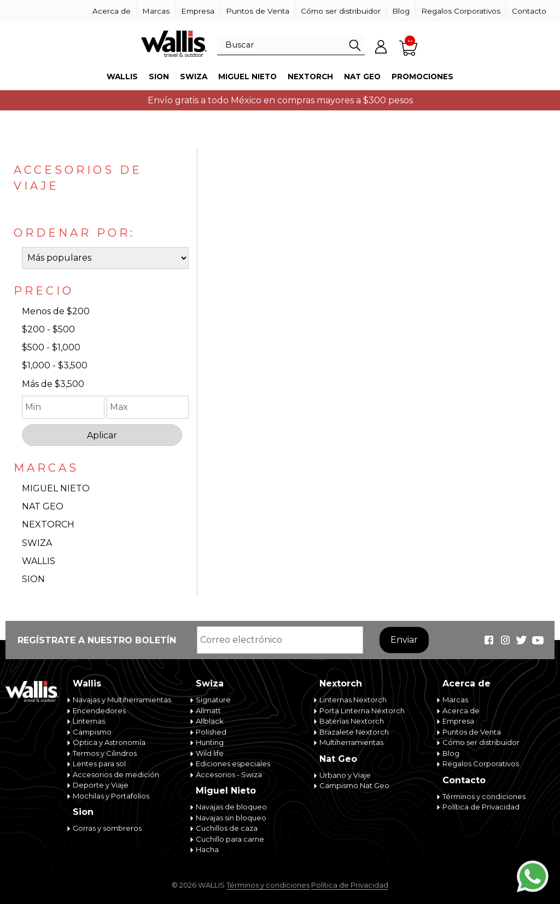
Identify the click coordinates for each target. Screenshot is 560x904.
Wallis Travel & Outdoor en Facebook (489, 640)
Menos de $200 (56, 311)
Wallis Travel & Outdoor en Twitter (522, 640)
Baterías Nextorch (351, 721)
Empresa (197, 11)
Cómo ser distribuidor (341, 11)
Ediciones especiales (233, 763)
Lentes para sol (99, 763)
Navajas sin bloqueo (231, 817)
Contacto (529, 11)
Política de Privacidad (481, 806)
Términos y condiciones (484, 796)
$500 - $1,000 (51, 347)
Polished (211, 731)
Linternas (89, 721)
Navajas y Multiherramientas (122, 699)
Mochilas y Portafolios (111, 795)
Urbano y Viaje (345, 775)
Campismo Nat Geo (354, 785)
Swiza (193, 76)
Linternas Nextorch (353, 699)
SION (33, 579)
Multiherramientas (351, 742)
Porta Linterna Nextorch (362, 710)
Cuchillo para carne (230, 839)
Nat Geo (362, 76)
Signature (213, 699)
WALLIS (38, 561)
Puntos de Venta (257, 11)
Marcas (156, 11)
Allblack (210, 721)
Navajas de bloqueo (231, 806)
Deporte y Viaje (101, 784)
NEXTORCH (48, 524)
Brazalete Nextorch (354, 731)
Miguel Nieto (247, 76)
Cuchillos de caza (227, 828)
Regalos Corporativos (460, 11)
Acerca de (111, 11)
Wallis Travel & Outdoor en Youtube (538, 640)
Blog (401, 11)
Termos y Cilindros (105, 753)
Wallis (122, 76)
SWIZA (37, 543)
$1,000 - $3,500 (55, 365)
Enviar (404, 640)
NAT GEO (42, 506)
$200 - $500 (48, 329)
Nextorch (310, 76)
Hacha (207, 849)
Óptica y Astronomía (109, 742)
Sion (159, 76)
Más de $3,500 (53, 384)
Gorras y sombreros (107, 828)
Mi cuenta (381, 46)
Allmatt (208, 710)
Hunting (210, 742)
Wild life (210, 753)
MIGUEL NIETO (56, 488)
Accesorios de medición (116, 774)
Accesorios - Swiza (229, 774)
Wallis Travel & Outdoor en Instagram (505, 640)
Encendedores (99, 710)
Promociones (422, 76)
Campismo (92, 731)
